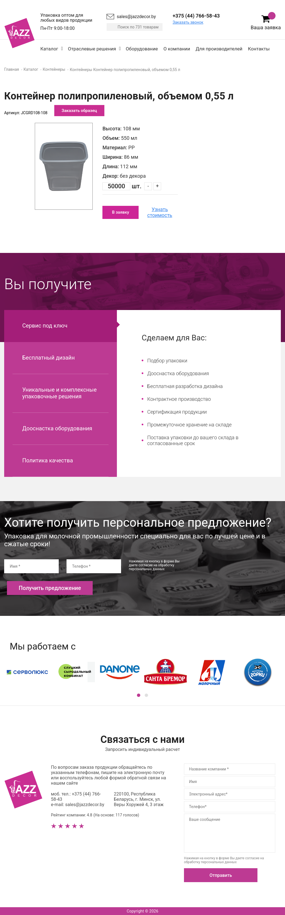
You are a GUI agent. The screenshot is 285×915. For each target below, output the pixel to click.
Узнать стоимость (159, 212)
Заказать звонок (188, 22)
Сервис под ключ (44, 325)
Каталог (49, 49)
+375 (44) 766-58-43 (196, 16)
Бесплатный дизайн (48, 357)
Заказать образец (79, 110)
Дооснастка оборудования (57, 428)
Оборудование (142, 49)
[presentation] (234, 570)
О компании (176, 49)
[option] (63, 166)
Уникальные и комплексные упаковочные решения (59, 393)
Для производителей (219, 49)
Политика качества (47, 460)
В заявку (120, 212)
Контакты (259, 49)
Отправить (221, 875)
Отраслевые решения (92, 49)
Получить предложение (50, 588)
